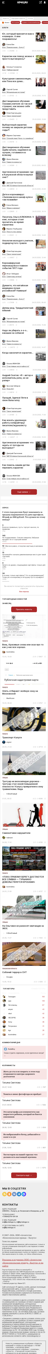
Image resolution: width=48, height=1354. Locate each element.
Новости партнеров (24, 1345)
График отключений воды (31, 22)
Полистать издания (9, 1241)
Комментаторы (38, 989)
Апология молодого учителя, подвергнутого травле (18, 242)
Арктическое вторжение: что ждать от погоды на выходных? (18, 445)
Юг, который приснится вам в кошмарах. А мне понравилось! (18, 36)
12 (5, 73)
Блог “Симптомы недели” (12, 276)
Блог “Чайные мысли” (10, 70)
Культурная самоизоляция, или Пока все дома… (16, 80)
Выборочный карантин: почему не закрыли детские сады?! (17, 127)
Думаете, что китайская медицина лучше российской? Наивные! (15, 288)
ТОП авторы (8, 989)
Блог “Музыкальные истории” (13, 92)
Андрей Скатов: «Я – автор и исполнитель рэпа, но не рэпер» (17, 378)
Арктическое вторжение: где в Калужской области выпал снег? (17, 174)
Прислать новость (24, 609)
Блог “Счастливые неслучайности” (15, 366)
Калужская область (10, 968)
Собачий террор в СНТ (14, 972)
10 (5, 482)
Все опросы (24, 591)
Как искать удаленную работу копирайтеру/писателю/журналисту (14, 423)
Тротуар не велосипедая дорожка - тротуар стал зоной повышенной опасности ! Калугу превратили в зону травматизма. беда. (22, 785)
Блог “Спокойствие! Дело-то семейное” (18, 138)
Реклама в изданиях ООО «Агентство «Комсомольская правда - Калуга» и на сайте (22, 1262)
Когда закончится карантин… (17, 353)
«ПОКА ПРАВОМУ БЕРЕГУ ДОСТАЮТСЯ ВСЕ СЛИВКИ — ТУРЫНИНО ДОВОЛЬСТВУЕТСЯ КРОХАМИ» (23, 879)
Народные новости (18, 18)
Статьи (30, 18)
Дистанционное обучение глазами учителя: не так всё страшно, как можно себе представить (17, 105)
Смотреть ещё (22, 1175)
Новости (6, 18)
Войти (44, 2)
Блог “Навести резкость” (12, 162)
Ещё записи (23, 492)
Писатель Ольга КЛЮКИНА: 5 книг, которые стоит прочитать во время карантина (18, 221)
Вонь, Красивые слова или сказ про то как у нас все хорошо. (23, 646)
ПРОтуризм (15, 22)
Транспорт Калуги (12, 737)
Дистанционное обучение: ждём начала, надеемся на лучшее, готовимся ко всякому (16, 151)
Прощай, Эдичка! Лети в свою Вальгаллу (15, 399)
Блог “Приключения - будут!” (13, 47)
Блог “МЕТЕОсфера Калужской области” (18, 185)
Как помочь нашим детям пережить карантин (16, 466)
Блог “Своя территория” (11, 116)
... (24, 1054)
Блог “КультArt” (8, 389)
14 (5, 347)
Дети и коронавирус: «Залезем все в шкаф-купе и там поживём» (17, 197)
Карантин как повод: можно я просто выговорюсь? (18, 57)
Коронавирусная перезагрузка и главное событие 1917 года (15, 265)
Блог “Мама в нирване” (11, 208)
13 (5, 437)
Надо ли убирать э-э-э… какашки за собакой (15, 331)
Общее (5, 777)
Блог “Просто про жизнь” (12, 232)
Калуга (5, 641)
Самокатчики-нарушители (16, 833)
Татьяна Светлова (11, 1082)
